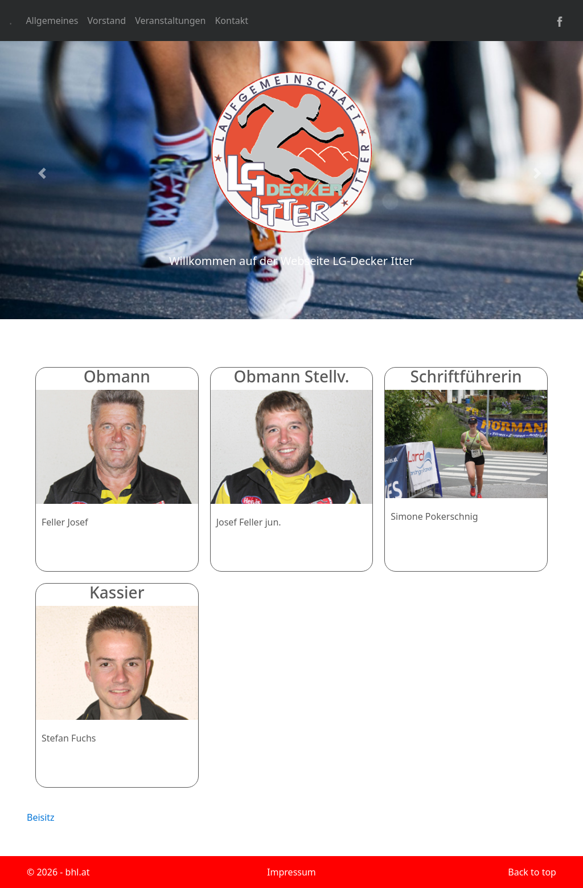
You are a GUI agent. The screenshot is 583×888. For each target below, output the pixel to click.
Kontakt (231, 20)
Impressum (291, 872)
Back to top (532, 872)
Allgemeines (52, 20)
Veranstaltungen (170, 20)
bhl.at (77, 872)
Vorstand (106, 20)
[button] (44, 173)
